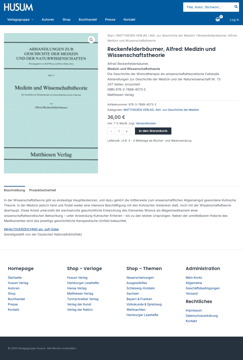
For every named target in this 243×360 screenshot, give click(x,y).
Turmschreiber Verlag (83, 299)
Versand (192, 294)
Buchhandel (89, 19)
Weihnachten (136, 309)
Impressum (194, 311)
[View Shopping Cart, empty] (217, 20)
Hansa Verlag (77, 289)
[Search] (236, 7)
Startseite (15, 278)
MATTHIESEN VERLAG (131, 36)
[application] (30, 19)
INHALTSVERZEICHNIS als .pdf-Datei (31, 230)
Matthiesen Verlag (80, 294)
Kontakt (133, 19)
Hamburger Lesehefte (83, 284)
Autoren (48, 19)
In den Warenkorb (153, 132)
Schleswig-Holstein (141, 289)
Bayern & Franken (139, 299)
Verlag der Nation (80, 309)
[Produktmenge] (119, 132)
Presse (113, 19)
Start (110, 36)
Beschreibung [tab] (14, 191)
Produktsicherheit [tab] (42, 191)
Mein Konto (194, 278)
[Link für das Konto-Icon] (234, 20)
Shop (67, 19)
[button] (91, 40)
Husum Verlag (18, 284)
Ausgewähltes (137, 284)
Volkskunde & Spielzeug (144, 304)
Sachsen (133, 294)
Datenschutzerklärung (202, 316)
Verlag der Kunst (79, 304)
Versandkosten (146, 124)
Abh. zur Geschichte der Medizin (172, 36)
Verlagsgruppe (19, 19)
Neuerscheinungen (140, 278)
